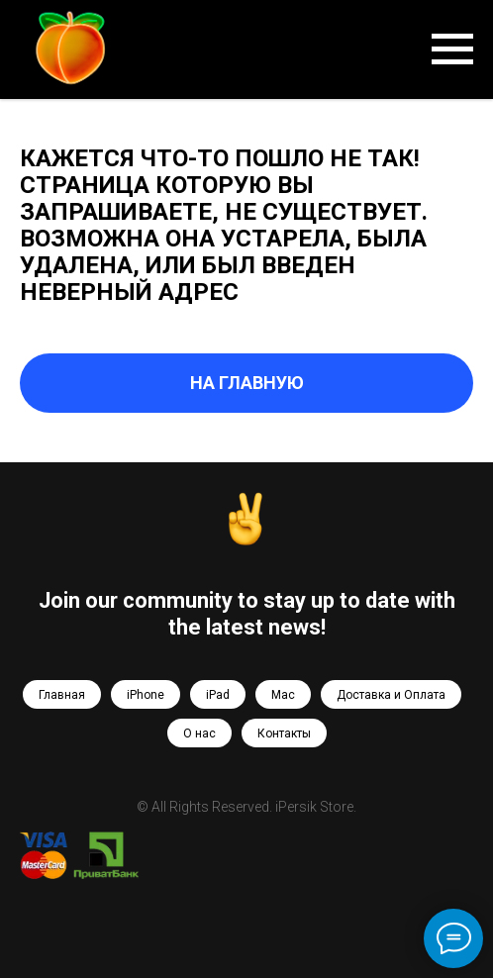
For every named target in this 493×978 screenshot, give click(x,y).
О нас (199, 733)
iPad (218, 695)
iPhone (145, 695)
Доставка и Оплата (391, 695)
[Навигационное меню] (452, 49)
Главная (62, 695)
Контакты (284, 733)
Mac (283, 695)
